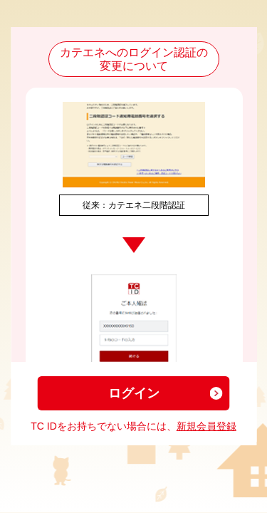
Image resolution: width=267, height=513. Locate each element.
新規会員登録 (206, 426)
